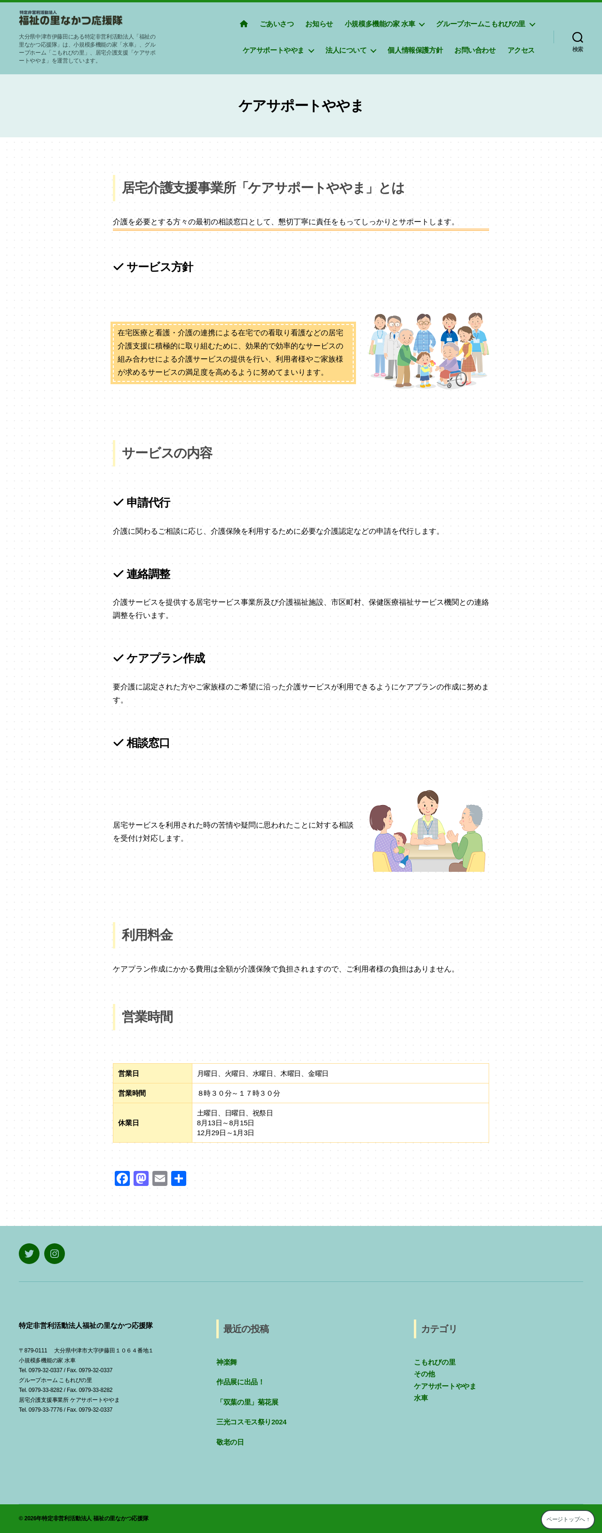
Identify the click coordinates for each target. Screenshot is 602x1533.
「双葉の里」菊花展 (247, 1402)
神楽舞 (226, 1362)
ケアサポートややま (273, 50)
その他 (424, 1374)
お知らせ (319, 24)
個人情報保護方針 (415, 50)
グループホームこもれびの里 (480, 24)
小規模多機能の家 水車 (380, 24)
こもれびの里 (435, 1362)
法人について (346, 50)
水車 (421, 1398)
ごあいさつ (277, 24)
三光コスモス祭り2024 (251, 1422)
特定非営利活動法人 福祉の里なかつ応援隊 (95, 1518)
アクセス (521, 50)
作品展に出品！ (240, 1382)
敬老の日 (230, 1442)
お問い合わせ (475, 50)
